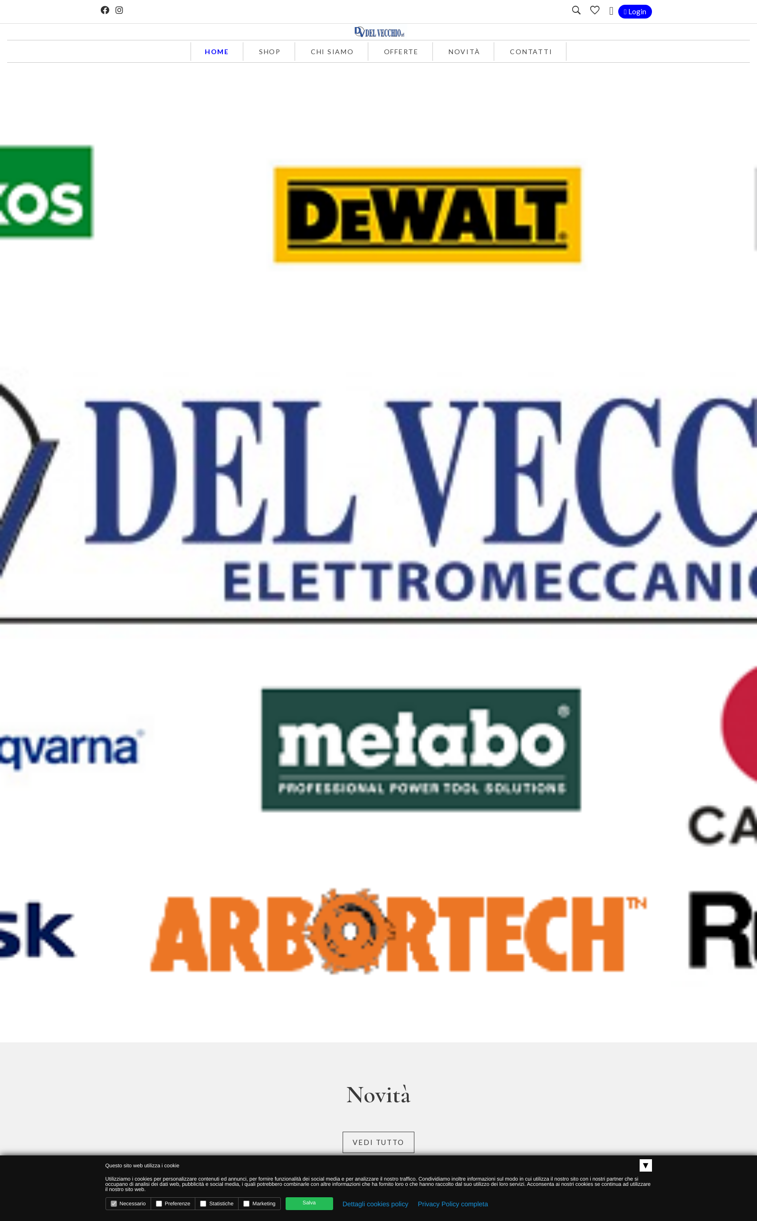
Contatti (531, 52)
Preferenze (173, 1204)
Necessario (128, 1204)
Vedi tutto (378, 1142)
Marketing (259, 1204)
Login (635, 11)
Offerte (401, 52)
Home (217, 52)
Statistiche (216, 1204)
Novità (464, 52)
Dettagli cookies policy (376, 1204)
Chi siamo (332, 52)
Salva (309, 1203)
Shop (270, 52)
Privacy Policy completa (453, 1204)
